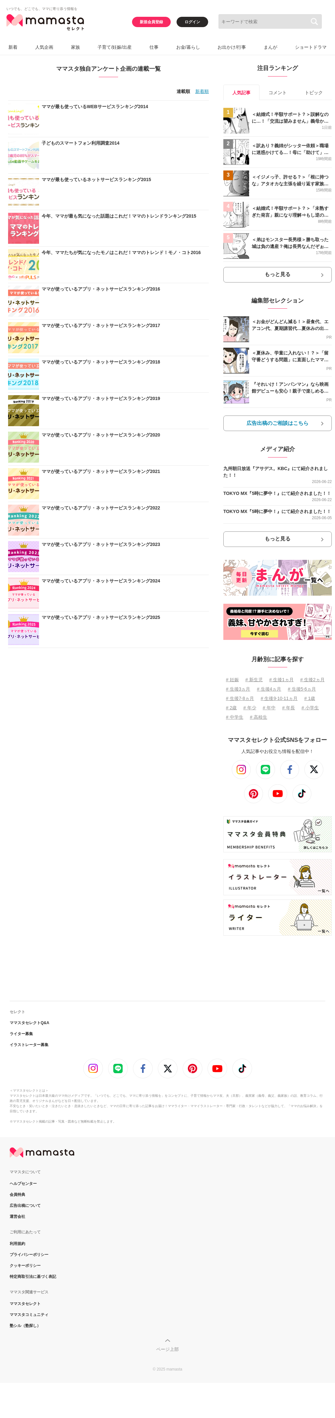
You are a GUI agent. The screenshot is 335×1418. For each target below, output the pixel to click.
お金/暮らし (188, 47)
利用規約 (17, 1244)
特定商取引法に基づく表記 (33, 1277)
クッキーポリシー (25, 1266)
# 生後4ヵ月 (269, 689)
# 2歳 (231, 707)
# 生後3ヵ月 (238, 689)
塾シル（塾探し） (25, 1326)
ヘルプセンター (23, 1184)
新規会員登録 (151, 22)
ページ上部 (167, 1349)
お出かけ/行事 (232, 47)
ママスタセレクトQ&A (29, 1023)
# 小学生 (310, 707)
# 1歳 (309, 698)
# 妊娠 (232, 679)
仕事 (153, 47)
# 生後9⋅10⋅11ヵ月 (279, 698)
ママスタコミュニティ (29, 1315)
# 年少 (249, 707)
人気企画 (44, 47)
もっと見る (277, 274)
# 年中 (269, 707)
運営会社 (17, 1216)
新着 (12, 47)
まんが (270, 47)
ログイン (192, 22)
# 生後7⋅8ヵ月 (240, 698)
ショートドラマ (311, 47)
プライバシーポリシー (29, 1255)
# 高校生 (258, 717)
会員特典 (17, 1195)
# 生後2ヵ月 (312, 679)
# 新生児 (254, 679)
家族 (75, 47)
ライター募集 (21, 1034)
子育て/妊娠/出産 (114, 47)
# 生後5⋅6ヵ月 (302, 689)
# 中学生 (234, 717)
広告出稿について (25, 1205)
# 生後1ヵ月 (281, 679)
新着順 (202, 91)
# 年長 (288, 707)
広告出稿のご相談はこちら (278, 423)
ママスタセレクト (25, 1304)
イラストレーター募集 (29, 1045)
